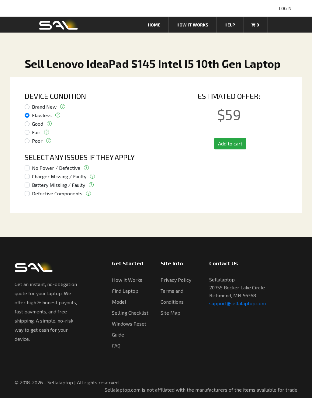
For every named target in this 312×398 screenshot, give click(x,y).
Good (37, 124)
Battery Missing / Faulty (58, 185)
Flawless (42, 115)
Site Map (170, 313)
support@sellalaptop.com (237, 303)
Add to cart (230, 143)
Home (154, 24)
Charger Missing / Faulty (59, 176)
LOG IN (285, 8)
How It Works (127, 280)
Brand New (44, 107)
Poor (37, 141)
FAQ (116, 345)
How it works (192, 24)
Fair (36, 132)
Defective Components (57, 193)
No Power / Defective (56, 168)
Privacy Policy (176, 280)
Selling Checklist (130, 313)
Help (229, 24)
